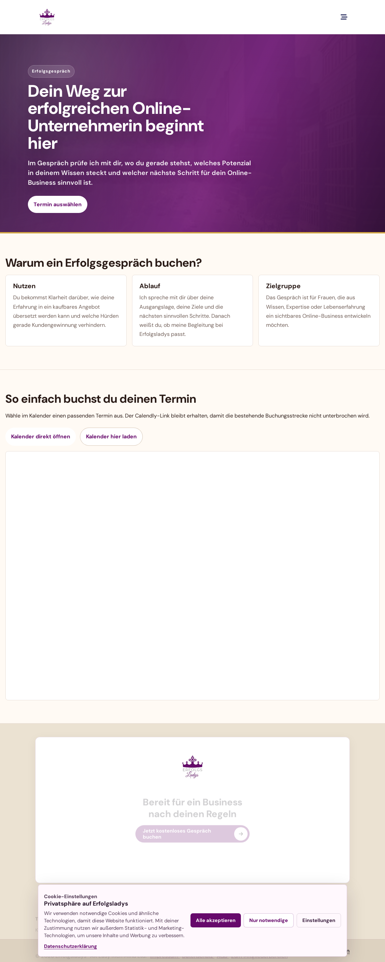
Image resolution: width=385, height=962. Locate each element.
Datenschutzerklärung (70, 946)
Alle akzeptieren (216, 920)
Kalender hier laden (111, 436)
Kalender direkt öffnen (40, 436)
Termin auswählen (58, 204)
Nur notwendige (268, 920)
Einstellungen (318, 920)
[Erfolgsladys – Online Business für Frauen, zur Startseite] (47, 17)
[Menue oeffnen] (344, 17)
